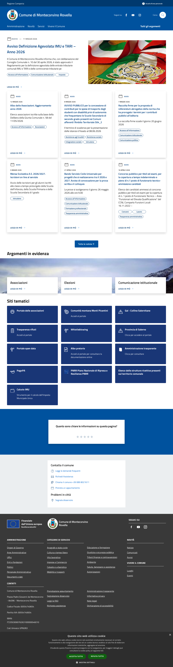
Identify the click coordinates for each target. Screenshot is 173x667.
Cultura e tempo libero (57, 552)
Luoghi (130, 570)
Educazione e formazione (98, 547)
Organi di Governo (15, 547)
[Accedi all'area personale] (152, 3)
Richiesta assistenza (56, 605)
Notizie (130, 547)
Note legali (92, 600)
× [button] (170, 635)
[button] (86, 662)
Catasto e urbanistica (56, 567)
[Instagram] (138, 15)
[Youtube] (132, 15)
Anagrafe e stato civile (57, 547)
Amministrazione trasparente (100, 591)
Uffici (9, 557)
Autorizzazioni (93, 571)
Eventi (130, 575)
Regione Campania (15, 3)
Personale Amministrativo (19, 572)
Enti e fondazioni (14, 562)
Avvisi (15, 38)
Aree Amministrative (16, 552)
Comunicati (132, 552)
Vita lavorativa (53, 557)
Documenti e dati (15, 576)
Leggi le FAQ (52, 600)
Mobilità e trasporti (56, 572)
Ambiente (91, 562)
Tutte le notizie (86, 244)
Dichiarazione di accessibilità (100, 605)
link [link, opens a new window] (102, 651)
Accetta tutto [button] (76, 656)
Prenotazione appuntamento (60, 591)
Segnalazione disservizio (58, 596)
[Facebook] (125, 15)
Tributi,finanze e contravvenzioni (102, 557)
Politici (10, 567)
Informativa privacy (96, 596)
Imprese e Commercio (57, 562)
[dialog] (86, 649)
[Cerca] (162, 15)
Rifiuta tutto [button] (97, 656)
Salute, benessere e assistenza (101, 567)
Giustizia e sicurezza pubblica (100, 552)
